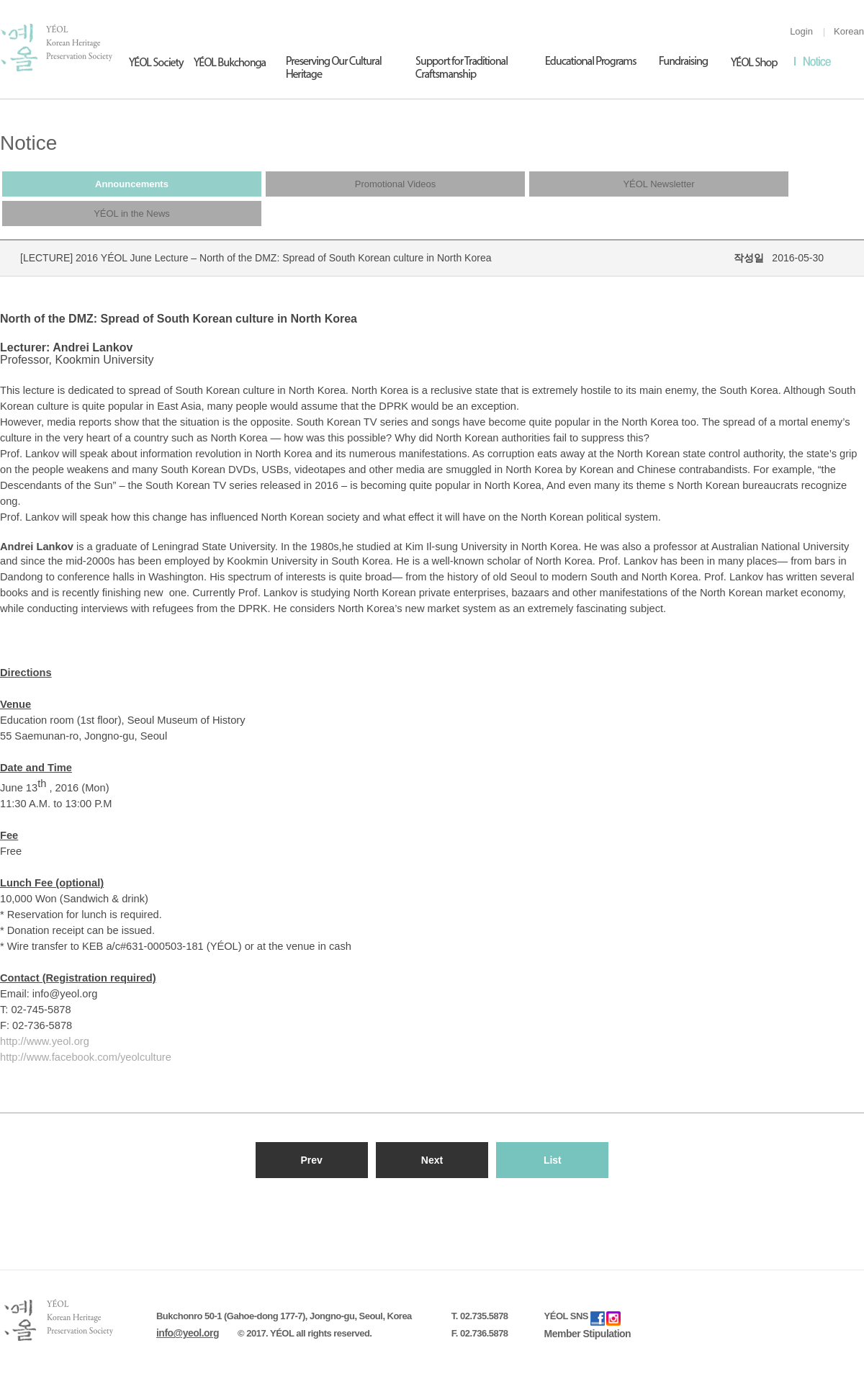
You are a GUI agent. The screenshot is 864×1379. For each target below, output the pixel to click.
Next (432, 1160)
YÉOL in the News (132, 213)
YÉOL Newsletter (658, 184)
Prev (311, 1160)
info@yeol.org (187, 1333)
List (553, 1160)
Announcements (131, 184)
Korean (849, 31)
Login (801, 31)
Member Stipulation (587, 1333)
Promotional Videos (395, 184)
